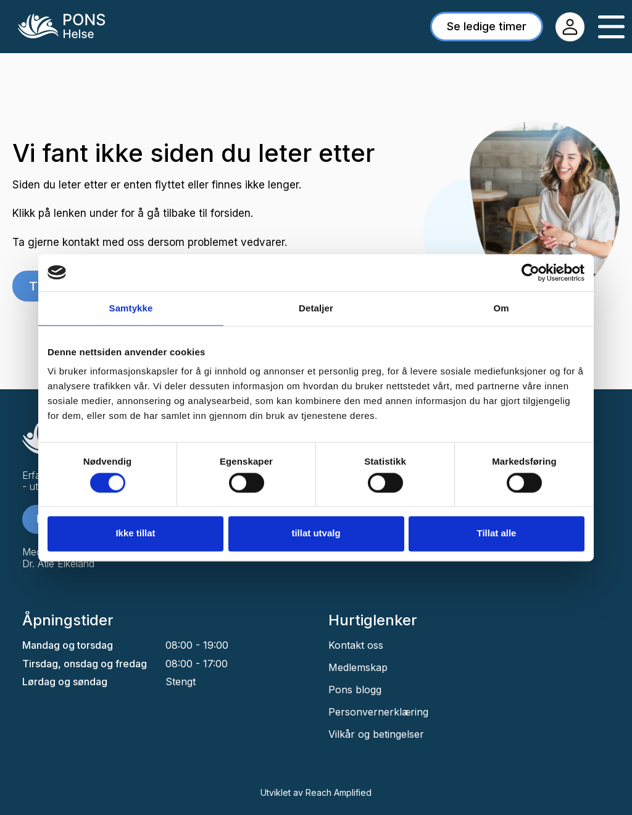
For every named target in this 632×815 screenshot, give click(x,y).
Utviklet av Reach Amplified (316, 792)
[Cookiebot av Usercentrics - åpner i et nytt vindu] (530, 272)
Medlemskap (358, 667)
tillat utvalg (315, 533)
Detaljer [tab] (316, 308)
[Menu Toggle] (611, 26)
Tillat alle (497, 533)
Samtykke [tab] (131, 308)
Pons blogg (354, 689)
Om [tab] (501, 308)
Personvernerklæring (378, 712)
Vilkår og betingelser (376, 734)
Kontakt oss (355, 645)
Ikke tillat (135, 533)
